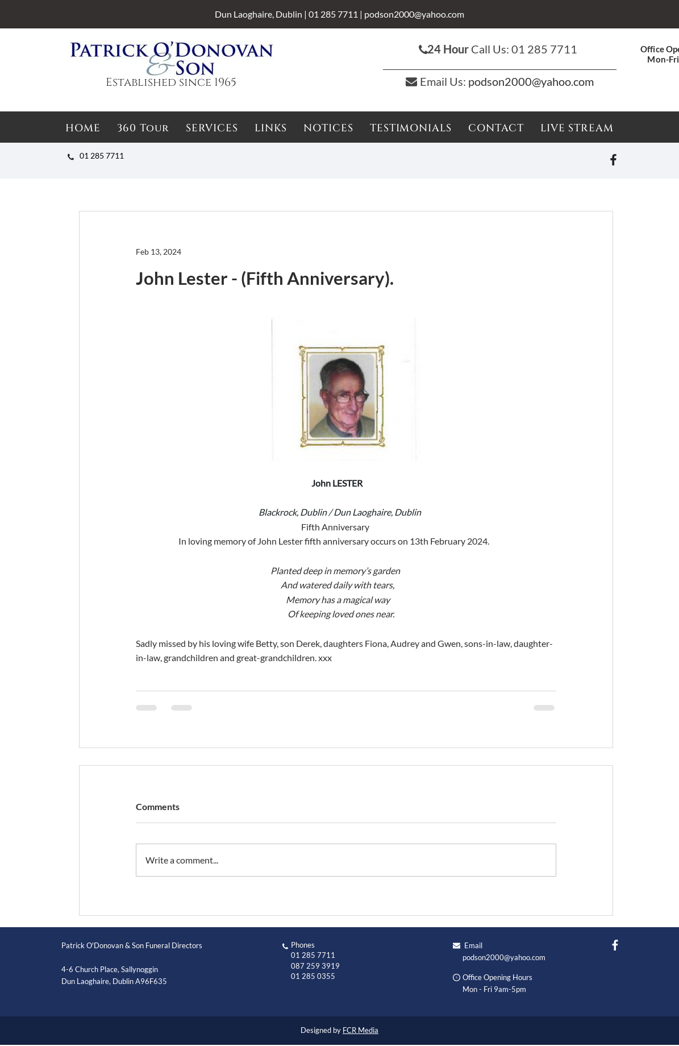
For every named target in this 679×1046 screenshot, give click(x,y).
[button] (329, 128)
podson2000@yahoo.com (414, 14)
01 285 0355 (313, 976)
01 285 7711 (333, 14)
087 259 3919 (315, 965)
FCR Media (360, 1030)
